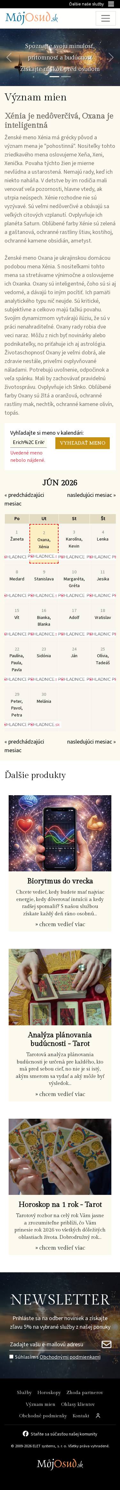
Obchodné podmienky (43, 1416)
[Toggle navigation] (106, 18)
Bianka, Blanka (44, 617)
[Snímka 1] (54, 76)
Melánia (44, 698)
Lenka (102, 535)
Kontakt (81, 1416)
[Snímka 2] (66, 76)
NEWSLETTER (60, 1300)
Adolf (74, 614)
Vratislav (103, 614)
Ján (74, 652)
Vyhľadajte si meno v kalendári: (47, 433)
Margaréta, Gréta (74, 579)
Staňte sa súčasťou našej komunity (64, 1433)
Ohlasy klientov (78, 1404)
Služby (24, 1392)
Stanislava (44, 575)
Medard (17, 575)
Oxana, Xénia (44, 539)
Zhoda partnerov (85, 1392)
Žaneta (17, 535)
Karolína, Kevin (74, 539)
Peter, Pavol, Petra (17, 704)
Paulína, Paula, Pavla (17, 659)
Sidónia (44, 652)
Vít (16, 614)
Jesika (103, 575)
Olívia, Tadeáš (103, 656)
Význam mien (40, 1404)
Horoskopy (49, 1392)
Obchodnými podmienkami (70, 1357)
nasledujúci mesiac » (91, 495)
